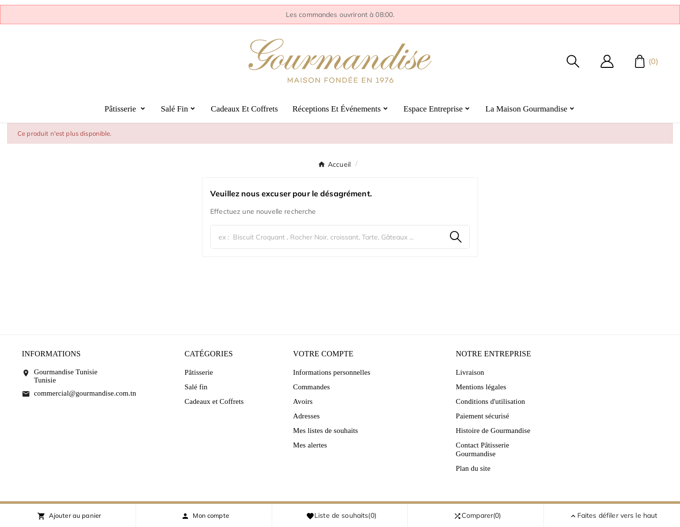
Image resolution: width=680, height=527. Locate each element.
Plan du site (473, 468)
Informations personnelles (332, 372)
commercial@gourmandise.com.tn (85, 393)
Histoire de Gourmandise (493, 430)
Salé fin (196, 387)
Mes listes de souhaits (325, 430)
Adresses (306, 416)
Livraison (470, 372)
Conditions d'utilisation (490, 401)
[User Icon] (607, 61)
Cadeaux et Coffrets (214, 401)
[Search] (456, 237)
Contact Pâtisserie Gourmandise (482, 449)
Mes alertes (310, 445)
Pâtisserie (199, 372)
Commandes (311, 387)
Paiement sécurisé (482, 416)
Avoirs (303, 401)
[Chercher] (326, 236)
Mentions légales (481, 387)
